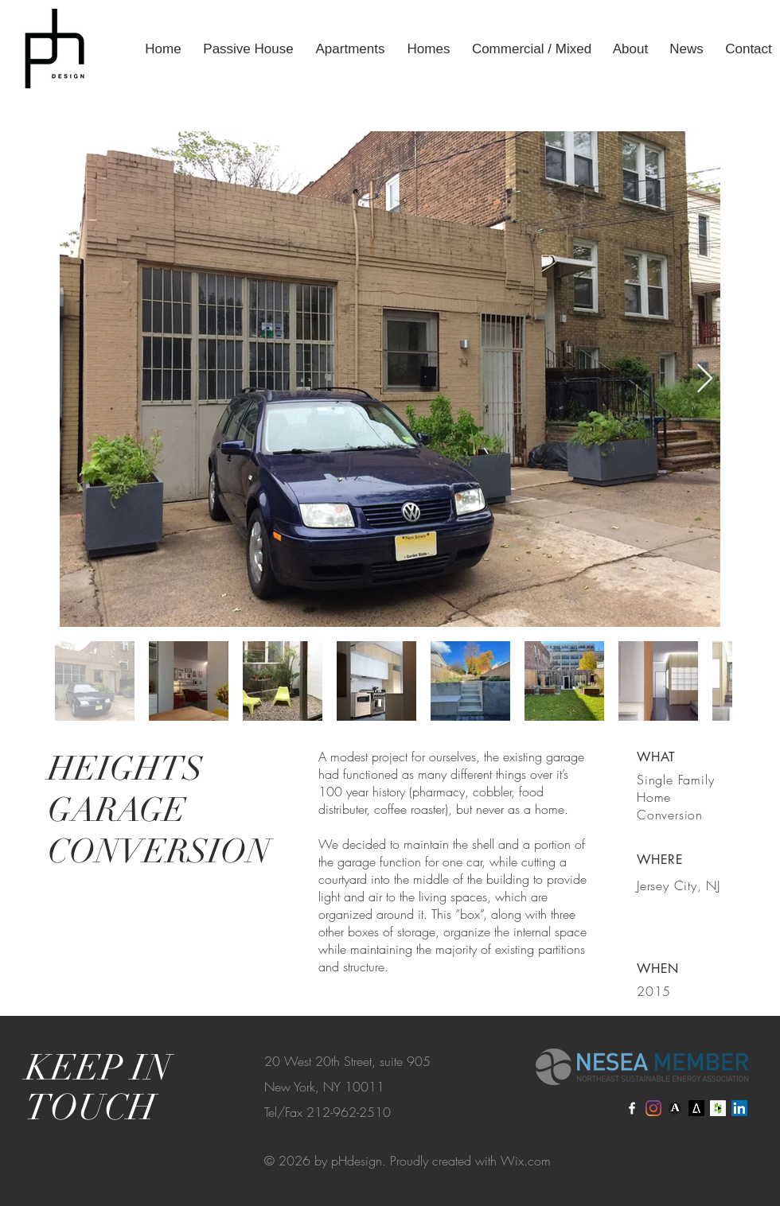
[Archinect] (675, 1108)
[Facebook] (632, 1108)
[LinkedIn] (739, 1108)
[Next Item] (705, 379)
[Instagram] (653, 1108)
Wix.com (526, 1160)
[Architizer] (696, 1108)
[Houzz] (718, 1108)
